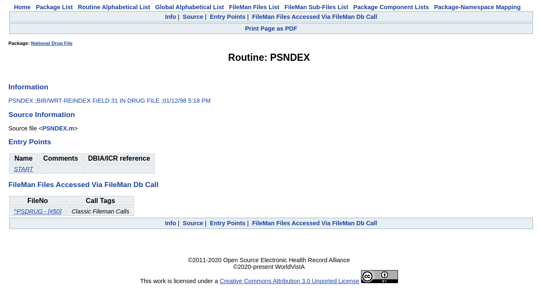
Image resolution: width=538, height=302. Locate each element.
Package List (54, 7)
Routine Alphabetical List (114, 7)
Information (28, 87)
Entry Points (227, 16)
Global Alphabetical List (189, 7)
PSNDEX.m (58, 128)
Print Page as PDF (271, 28)
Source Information (41, 114)
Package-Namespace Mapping (477, 7)
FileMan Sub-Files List (316, 7)
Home (22, 7)
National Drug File (52, 43)
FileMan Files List (254, 7)
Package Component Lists (391, 7)
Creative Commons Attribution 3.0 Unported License (289, 281)
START (23, 169)
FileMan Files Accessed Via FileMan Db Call (314, 16)
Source (193, 16)
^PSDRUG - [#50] (37, 211)
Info (170, 16)
